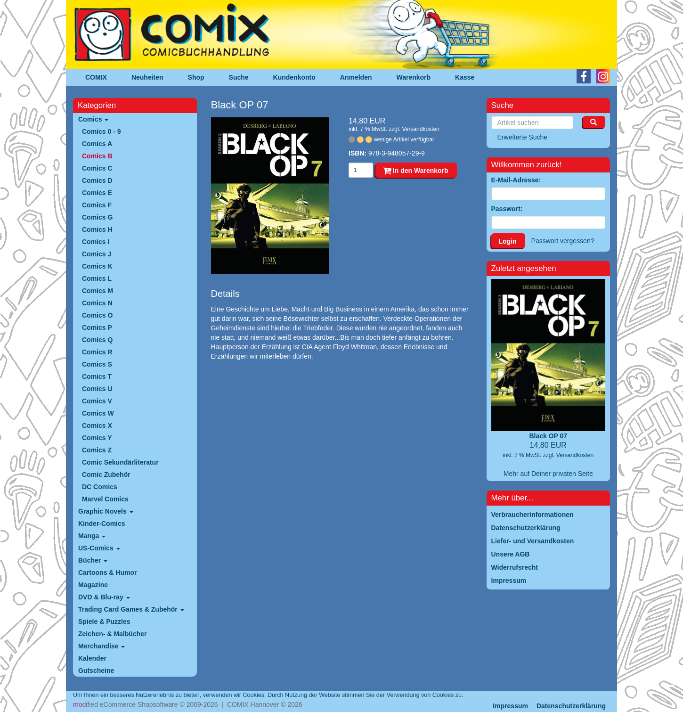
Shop (196, 77)
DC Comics (99, 487)
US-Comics (99, 548)
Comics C (97, 168)
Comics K (97, 266)
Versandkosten (420, 129)
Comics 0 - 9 (101, 131)
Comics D (97, 180)
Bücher (92, 560)
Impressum (510, 706)
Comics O (97, 315)
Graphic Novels (105, 511)
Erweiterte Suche (522, 137)
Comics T (97, 376)
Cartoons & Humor (107, 572)
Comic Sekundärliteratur (120, 462)
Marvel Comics (105, 499)
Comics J (96, 254)
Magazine (93, 585)
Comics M (97, 291)
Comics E (97, 192)
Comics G (97, 217)
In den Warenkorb (415, 170)
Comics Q (97, 340)
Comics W (98, 413)
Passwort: (507, 209)
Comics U (97, 389)
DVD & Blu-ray (104, 597)
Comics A (97, 143)
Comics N (97, 303)
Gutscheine (96, 670)
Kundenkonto (294, 77)
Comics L (97, 278)
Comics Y (97, 438)
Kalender (92, 658)
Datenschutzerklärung (571, 706)
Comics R (97, 352)
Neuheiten (147, 77)
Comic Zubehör (106, 474)
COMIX (96, 77)
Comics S (97, 364)
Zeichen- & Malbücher (112, 634)
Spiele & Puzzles (104, 621)
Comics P (97, 327)
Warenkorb (414, 77)
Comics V (97, 401)
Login (508, 241)
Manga (92, 536)
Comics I (95, 242)
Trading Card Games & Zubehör (131, 609)
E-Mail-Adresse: (516, 180)
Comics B (97, 156)
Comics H (97, 229)
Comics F (97, 205)
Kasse (464, 77)
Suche (239, 77)
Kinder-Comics (101, 523)
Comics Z (97, 450)
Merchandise (101, 646)
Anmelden (356, 77)
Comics (93, 119)
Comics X (97, 425)
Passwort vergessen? (562, 241)
